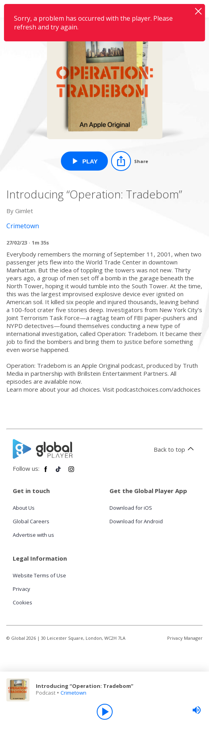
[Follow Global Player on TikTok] (58, 472)
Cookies (22, 602)
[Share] (129, 161)
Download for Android (136, 521)
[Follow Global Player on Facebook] (45, 472)
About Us (24, 507)
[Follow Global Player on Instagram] (71, 472)
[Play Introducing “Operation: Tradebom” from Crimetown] (84, 161)
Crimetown (73, 692)
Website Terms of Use (39, 575)
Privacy (21, 588)
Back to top (175, 449)
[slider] (196, 710)
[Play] (105, 712)
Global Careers (31, 521)
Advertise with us (33, 534)
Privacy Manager (185, 638)
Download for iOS (130, 507)
